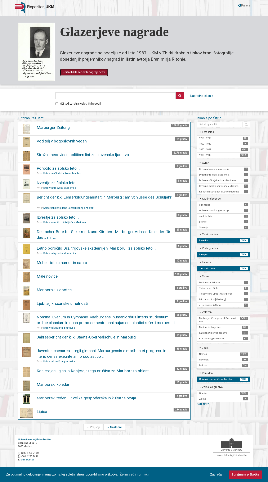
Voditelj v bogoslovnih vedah (62, 141)
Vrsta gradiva (210, 248)
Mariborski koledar (53, 384)
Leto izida (208, 131)
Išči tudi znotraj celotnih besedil (78, 103)
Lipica (42, 411)
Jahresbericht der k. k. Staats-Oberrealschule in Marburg (86, 337)
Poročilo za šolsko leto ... (58, 168)
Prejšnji (93, 427)
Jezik (205, 347)
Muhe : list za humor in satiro (62, 262)
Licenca (206, 262)
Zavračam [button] (217, 474)
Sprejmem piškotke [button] (245, 474)
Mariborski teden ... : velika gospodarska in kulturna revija (86, 398)
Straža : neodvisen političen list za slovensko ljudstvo (83, 154)
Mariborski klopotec (54, 289)
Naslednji (114, 427)
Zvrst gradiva (210, 234)
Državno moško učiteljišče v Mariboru (64, 222)
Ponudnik (207, 373)
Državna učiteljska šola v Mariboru (62, 173)
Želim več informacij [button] (134, 474)
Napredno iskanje (201, 95)
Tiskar (205, 276)
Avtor (205, 162)
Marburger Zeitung (53, 127)
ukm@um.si (27, 459)
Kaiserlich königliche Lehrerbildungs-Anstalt (68, 207)
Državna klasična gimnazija (59, 327)
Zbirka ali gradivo (212, 386)
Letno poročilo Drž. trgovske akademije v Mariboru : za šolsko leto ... (96, 248)
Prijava (244, 5)
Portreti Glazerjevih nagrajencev (84, 72)
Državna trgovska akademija (59, 187)
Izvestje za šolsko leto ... (58, 182)
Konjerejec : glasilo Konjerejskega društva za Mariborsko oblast (93, 370)
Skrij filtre (203, 404)
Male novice (47, 276)
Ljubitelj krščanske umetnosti (62, 303)
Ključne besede (211, 198)
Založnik (207, 312)
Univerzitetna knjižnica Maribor (34, 439)
